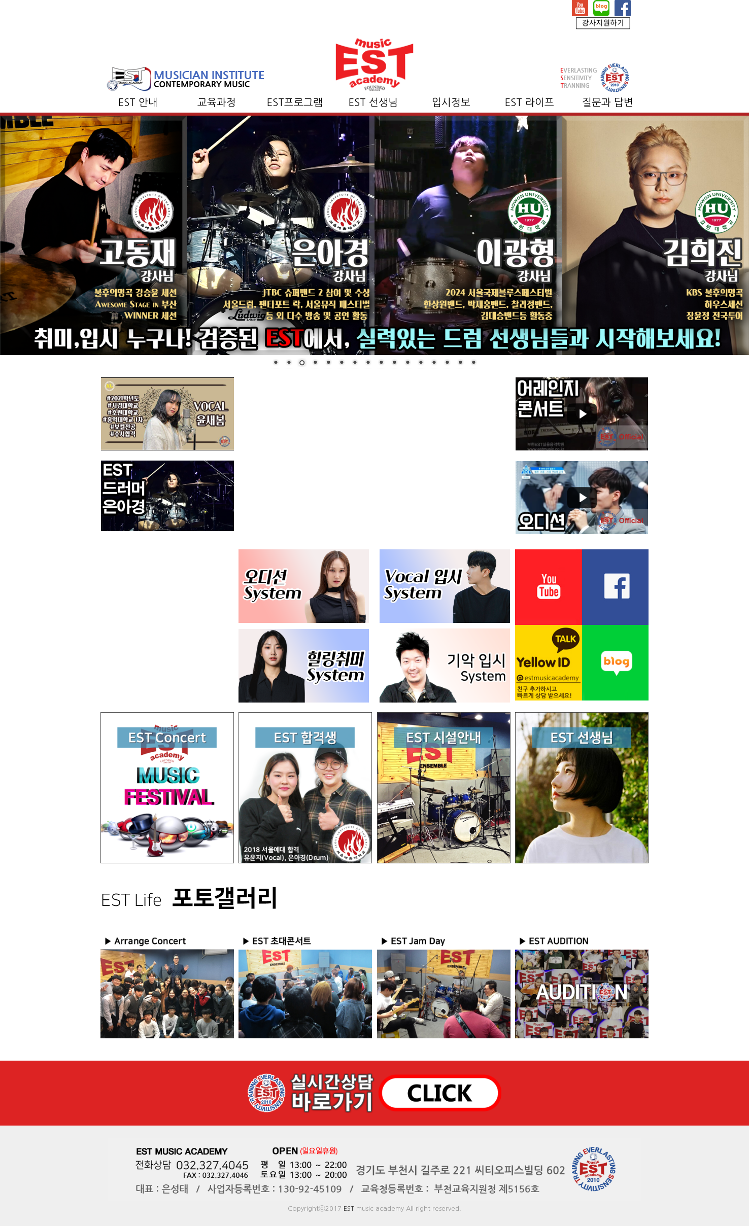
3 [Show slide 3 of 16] (302, 363)
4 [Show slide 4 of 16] (315, 363)
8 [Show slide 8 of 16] (367, 363)
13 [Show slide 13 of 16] (433, 363)
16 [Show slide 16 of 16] (473, 363)
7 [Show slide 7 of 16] (354, 363)
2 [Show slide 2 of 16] (288, 363)
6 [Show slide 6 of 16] (341, 363)
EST (349, 1208)
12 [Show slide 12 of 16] (420, 363)
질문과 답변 (607, 102)
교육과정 (216, 102)
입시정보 (451, 102)
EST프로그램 (295, 102)
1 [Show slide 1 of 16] (275, 363)
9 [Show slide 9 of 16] (381, 363)
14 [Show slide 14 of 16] (447, 363)
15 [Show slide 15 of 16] (460, 363)
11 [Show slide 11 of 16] (407, 363)
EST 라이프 (529, 102)
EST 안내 (138, 102)
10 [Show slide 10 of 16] (394, 363)
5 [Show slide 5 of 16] (328, 363)
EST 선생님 (373, 102)
